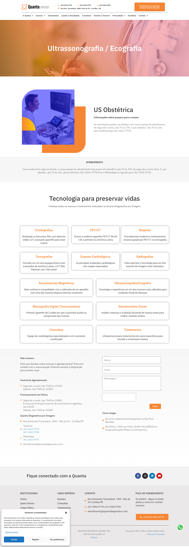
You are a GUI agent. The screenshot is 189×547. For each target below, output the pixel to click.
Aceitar (14, 539)
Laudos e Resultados (70, 15)
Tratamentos (53, 15)
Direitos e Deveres (102, 15)
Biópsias (145, 230)
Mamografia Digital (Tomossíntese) (56, 306)
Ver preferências (57, 539)
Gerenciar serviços (11, 532)
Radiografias (145, 256)
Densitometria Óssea (133, 306)
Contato (143, 15)
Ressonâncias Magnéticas (56, 283)
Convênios (86, 15)
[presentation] (119, 397)
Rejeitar (35, 539)
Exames (40, 15)
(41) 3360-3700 (32, 432)
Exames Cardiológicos (95, 256)
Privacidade (118, 15)
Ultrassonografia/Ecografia (132, 283)
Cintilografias (44, 230)
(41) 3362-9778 (32, 429)
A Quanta (28, 15)
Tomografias (44, 256)
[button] (66, 512)
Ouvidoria (132, 15)
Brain (95, 538)
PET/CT (95, 230)
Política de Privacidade (156, 535)
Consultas (56, 330)
